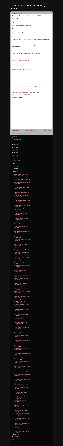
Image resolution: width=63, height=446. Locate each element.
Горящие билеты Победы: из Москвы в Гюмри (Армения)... (21, 219)
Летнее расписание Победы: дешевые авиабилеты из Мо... (21, 268)
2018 (14, 157)
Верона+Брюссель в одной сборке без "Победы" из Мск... (21, 424)
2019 (14, 155)
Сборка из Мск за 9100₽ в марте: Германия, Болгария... (20, 393)
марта (15, 171)
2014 (14, 439)
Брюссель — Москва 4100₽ (22, 77)
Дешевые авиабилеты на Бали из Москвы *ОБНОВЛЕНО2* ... (22, 286)
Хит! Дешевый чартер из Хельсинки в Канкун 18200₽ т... (21, 222)
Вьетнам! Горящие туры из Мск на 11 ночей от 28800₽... (21, 245)
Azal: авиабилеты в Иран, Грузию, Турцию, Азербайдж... (20, 323)
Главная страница (31, 130)
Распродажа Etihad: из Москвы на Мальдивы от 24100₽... (20, 224)
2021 (14, 152)
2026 (14, 144)
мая (15, 168)
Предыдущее (47, 130)
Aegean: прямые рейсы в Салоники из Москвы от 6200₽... (21, 253)
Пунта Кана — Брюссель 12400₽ (23, 69)
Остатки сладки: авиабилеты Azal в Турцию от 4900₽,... (21, 289)
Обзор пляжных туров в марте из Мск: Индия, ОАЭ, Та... (21, 346)
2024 (14, 147)
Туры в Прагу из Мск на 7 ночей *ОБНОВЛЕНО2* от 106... (20, 211)
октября (16, 160)
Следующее (15, 130)
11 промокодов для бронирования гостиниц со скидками (20, 281)
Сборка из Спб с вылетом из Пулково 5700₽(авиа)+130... (21, 328)
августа (15, 163)
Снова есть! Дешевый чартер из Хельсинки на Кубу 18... (20, 214)
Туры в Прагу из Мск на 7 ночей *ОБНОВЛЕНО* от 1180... (20, 229)
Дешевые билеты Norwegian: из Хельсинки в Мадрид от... (20, 421)
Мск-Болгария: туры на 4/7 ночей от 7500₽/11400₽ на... (21, 299)
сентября (16, 161)
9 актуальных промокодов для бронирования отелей (20, 395)
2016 (14, 436)
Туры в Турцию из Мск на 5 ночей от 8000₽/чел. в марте (21, 196)
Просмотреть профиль (16, 139)
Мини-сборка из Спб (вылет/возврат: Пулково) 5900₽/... (21, 315)
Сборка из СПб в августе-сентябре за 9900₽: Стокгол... (21, 188)
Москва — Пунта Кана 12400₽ (23, 60)
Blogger (39, 442)
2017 (14, 158)
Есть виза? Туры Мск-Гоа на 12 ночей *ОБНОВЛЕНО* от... (21, 235)
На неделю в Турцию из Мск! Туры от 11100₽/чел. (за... (21, 398)
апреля (15, 169)
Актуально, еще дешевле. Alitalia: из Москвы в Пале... (21, 261)
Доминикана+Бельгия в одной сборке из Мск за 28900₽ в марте (25, 92)
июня (15, 166)
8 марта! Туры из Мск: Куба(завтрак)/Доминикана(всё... (21, 209)
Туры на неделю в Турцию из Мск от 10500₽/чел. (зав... (21, 307)
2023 (14, 149)
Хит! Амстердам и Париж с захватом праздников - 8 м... (21, 385)
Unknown (15, 137)
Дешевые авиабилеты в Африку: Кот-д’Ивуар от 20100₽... (21, 255)
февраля (16, 173)
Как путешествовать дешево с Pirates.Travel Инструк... (20, 338)
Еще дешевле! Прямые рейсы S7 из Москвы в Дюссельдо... (21, 175)
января (15, 434)
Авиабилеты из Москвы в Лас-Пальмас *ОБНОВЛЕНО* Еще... (21, 357)
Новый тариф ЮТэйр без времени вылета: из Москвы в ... (20, 318)
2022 (14, 150)
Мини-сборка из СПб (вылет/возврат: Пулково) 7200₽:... (21, 274)
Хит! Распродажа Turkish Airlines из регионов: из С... (21, 216)
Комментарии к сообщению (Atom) (25, 133)
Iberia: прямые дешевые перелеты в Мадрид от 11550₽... (21, 359)
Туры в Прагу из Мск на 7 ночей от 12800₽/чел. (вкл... (20, 302)
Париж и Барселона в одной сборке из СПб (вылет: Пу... (21, 276)
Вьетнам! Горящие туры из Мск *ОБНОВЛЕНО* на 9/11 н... (20, 237)
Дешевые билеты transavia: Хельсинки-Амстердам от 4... (21, 310)
